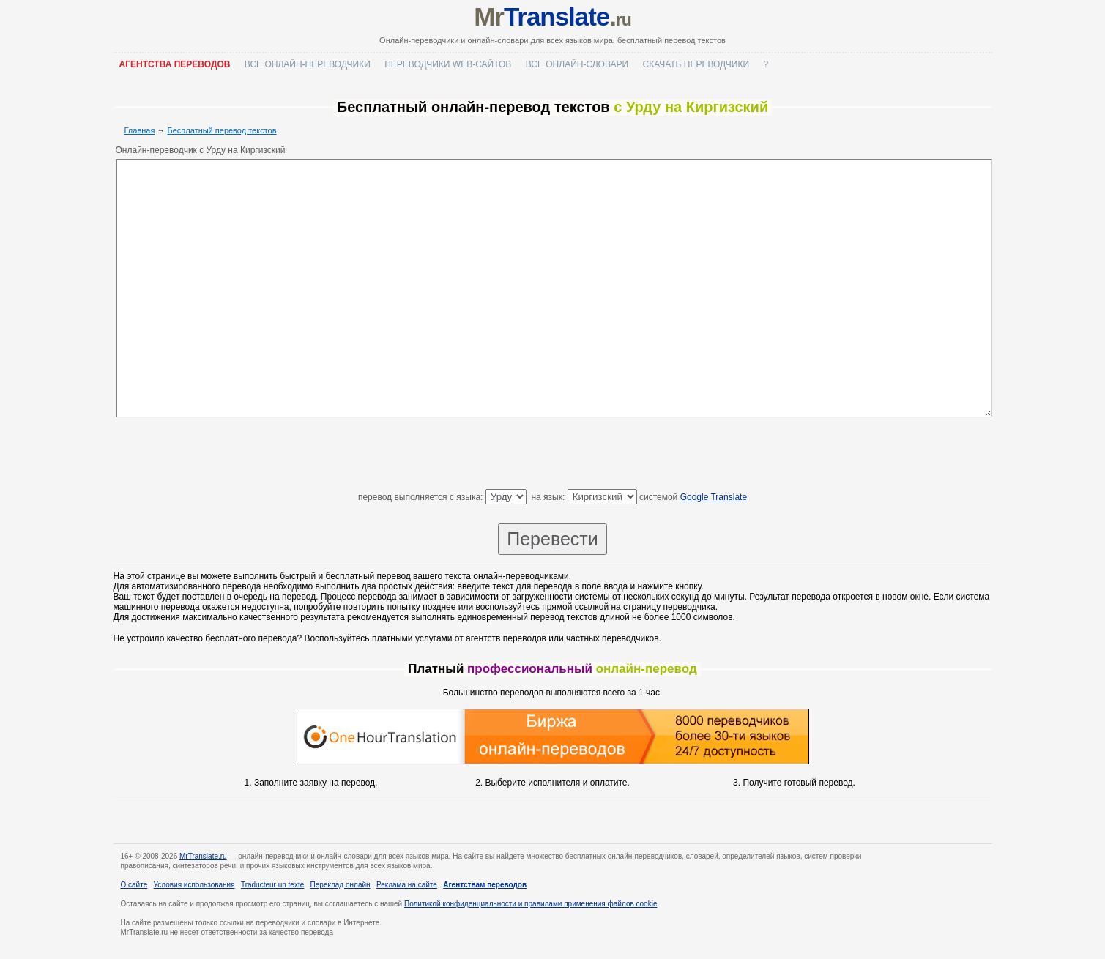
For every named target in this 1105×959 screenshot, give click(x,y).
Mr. (552, 16)
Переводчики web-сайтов (447, 64)
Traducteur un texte (272, 885)
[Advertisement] (553, 456)
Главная (139, 130)
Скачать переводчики (695, 64)
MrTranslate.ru (203, 856)
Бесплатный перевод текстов (222, 130)
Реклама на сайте (406, 885)
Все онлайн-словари (577, 64)
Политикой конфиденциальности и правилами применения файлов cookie (530, 904)
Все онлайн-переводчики (308, 64)
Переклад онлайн (340, 885)
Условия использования (194, 885)
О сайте (134, 885)
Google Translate (713, 497)
